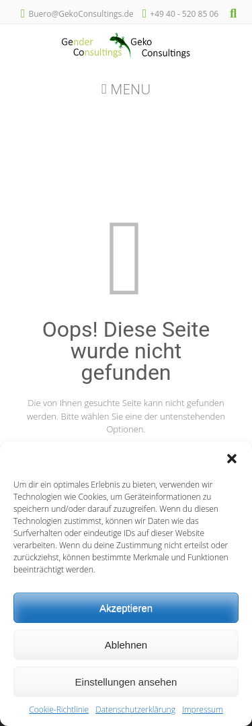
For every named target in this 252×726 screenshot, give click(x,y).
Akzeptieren (126, 608)
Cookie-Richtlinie (59, 709)
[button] (232, 458)
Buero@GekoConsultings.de (80, 14)
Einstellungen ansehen (126, 682)
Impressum (202, 709)
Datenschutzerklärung (135, 709)
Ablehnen (126, 645)
